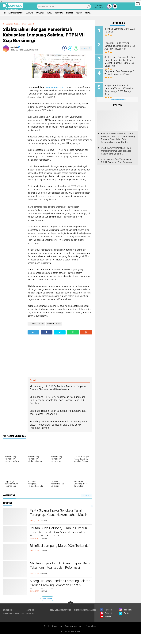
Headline (30, 614)
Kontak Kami (57, 626)
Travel (96, 13)
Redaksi (47, 626)
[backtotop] (70, 604)
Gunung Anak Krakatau (13, 614)
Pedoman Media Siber (74, 626)
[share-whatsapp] (76, 48)
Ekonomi (76, 13)
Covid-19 (30, 610)
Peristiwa (65, 13)
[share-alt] (33, 332)
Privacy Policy (91, 626)
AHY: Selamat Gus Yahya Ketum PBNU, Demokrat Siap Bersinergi (116, 159)
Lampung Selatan (17, 13)
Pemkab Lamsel (29, 24)
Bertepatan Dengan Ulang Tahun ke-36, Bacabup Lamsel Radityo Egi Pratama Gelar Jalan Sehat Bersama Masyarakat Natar (118, 136)
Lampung (32, 13)
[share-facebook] (64, 48)
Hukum (54, 13)
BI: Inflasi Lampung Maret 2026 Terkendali (54, 548)
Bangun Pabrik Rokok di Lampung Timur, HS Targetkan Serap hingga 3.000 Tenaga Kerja (121, 88)
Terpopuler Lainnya (118, 98)
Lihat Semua (47, 598)
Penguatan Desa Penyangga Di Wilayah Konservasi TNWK (121, 72)
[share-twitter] (70, 48)
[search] (64, 6)
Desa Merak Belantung (60, 610)
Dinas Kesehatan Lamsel (85, 610)
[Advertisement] (14, 95)
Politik (87, 13)
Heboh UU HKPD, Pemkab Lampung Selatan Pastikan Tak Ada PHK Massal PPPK (120, 45)
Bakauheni (7, 610)
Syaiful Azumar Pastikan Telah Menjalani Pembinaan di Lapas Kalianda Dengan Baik (116, 149)
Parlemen (43, 13)
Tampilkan (86, 495)
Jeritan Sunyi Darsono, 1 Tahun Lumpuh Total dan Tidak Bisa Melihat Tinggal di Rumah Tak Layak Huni (60, 533)
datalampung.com (55, 87)
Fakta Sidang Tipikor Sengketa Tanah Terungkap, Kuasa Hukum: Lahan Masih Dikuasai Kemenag (60, 515)
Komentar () (85, 48)
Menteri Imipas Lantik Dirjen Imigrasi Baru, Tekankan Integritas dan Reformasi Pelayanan (58, 568)
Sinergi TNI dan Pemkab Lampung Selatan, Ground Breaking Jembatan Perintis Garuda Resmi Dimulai (58, 585)
